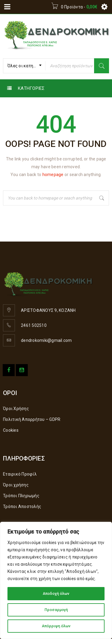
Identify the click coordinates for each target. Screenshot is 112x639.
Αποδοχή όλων (56, 593)
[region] (56, 580)
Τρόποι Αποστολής (22, 506)
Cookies (11, 430)
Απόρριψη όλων (56, 626)
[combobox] (24, 65)
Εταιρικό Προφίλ (20, 474)
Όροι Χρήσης (16, 408)
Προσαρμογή (56, 609)
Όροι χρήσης (16, 484)
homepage (53, 174)
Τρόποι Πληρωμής (21, 495)
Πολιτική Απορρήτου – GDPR (31, 419)
